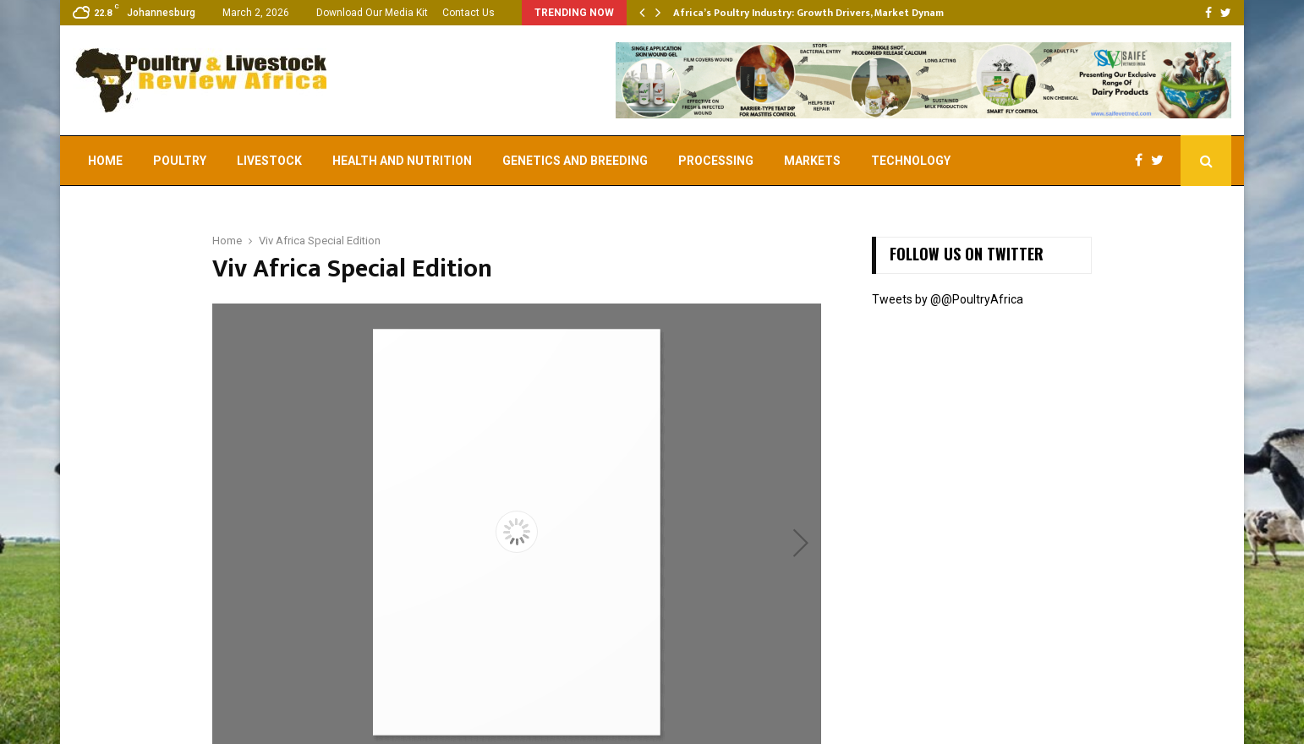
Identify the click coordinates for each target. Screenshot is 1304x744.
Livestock (269, 160)
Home (105, 160)
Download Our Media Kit (372, 13)
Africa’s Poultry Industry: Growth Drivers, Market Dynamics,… (820, 12)
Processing (715, 160)
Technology (911, 160)
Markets (812, 160)
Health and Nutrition (402, 160)
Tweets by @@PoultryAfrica (947, 299)
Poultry (179, 160)
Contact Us (468, 13)
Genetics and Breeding (575, 160)
